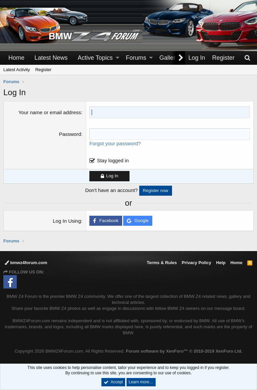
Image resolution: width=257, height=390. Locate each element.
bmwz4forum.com (26, 262)
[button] (117, 58)
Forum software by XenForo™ (184, 351)
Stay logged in (113, 160)
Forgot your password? (115, 143)
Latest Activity (16, 69)
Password (70, 134)
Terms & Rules (162, 262)
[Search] (247, 58)
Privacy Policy (196, 262)
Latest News (51, 57)
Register (43, 69)
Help (221, 262)
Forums (136, 57)
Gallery (168, 57)
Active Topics (95, 57)
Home (16, 57)
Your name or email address (49, 112)
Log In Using (67, 221)
